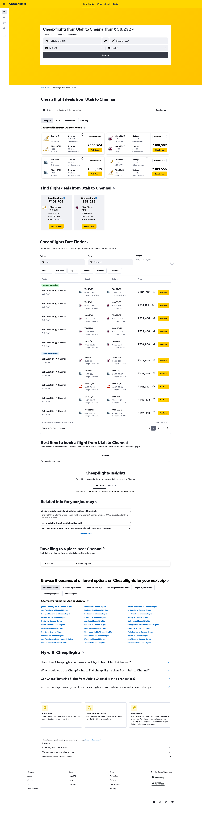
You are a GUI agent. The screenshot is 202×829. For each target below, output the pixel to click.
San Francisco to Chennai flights (54, 610)
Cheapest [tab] (47, 121)
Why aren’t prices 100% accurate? (106, 756)
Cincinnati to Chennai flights (139, 643)
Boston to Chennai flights (51, 621)
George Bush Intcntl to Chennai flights (143, 625)
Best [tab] (58, 121)
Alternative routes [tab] (50, 588)
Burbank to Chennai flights (139, 621)
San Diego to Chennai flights (139, 639)
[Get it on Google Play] (158, 777)
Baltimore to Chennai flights (95, 614)
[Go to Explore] (4, 28)
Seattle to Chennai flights (51, 632)
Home (42, 88)
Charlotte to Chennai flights (139, 628)
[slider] (172, 263)
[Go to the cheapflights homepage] (18, 4)
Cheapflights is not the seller (106, 747)
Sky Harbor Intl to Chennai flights (98, 632)
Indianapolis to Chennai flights (54, 643)
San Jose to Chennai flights (95, 625)
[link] (56, 226)
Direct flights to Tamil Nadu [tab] (118, 588)
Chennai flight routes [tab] (72, 588)
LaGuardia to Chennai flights (139, 610)
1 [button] (153, 428)
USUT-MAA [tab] (99, 486)
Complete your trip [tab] (94, 588)
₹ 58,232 (122, 29)
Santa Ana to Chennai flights (53, 625)
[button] (4, 4)
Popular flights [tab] (71, 593)
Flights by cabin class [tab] (143, 588)
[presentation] (133, 29)
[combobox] (48, 34)
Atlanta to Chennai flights (95, 617)
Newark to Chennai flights (95, 607)
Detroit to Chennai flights (138, 635)
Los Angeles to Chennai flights (140, 614)
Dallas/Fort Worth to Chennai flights (142, 607)
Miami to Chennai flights (94, 639)
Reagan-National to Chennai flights (55, 614)
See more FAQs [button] (86, 534)
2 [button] (158, 428)
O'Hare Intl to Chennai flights (53, 617)
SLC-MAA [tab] (105, 455)
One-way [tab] (84, 121)
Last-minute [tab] (70, 121)
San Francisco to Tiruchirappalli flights (57, 639)
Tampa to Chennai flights (94, 643)
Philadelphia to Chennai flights (140, 632)
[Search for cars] (4, 22)
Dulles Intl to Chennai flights (96, 610)
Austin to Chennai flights (94, 621)
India (48, 88)
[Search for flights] (4, 11)
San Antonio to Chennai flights (96, 635)
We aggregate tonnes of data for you (106, 752)
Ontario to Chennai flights (95, 628)
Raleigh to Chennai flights (52, 628)
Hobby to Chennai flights (138, 617)
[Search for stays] (4, 17)
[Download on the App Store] (158, 783)
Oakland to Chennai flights (52, 635)
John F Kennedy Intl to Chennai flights (56, 607)
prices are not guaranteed (92, 740)
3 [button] (163, 428)
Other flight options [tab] (51, 593)
